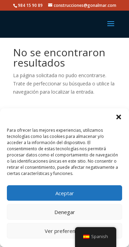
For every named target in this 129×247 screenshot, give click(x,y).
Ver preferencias (64, 230)
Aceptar (64, 193)
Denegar (64, 212)
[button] (118, 117)
